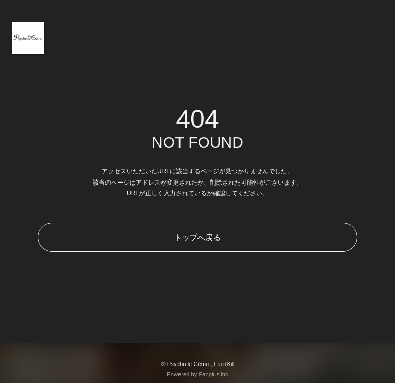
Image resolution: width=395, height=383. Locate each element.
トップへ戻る (197, 237)
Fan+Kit (224, 364)
